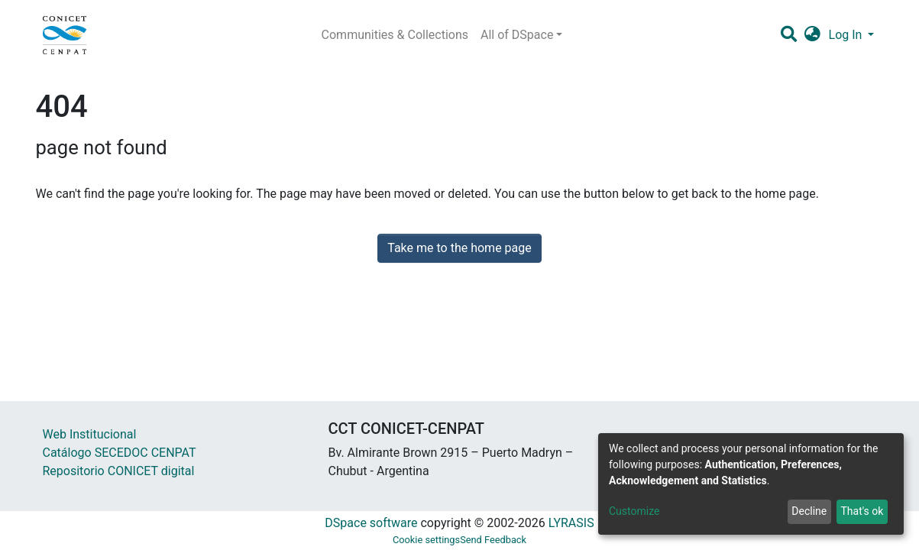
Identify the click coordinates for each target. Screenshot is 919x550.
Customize (634, 511)
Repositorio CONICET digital (119, 471)
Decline (809, 511)
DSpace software (371, 523)
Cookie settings (426, 539)
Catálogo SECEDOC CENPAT (119, 452)
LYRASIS (571, 523)
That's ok (861, 511)
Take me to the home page (459, 248)
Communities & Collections (395, 35)
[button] (812, 35)
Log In (847, 35)
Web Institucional (90, 434)
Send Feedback (493, 539)
